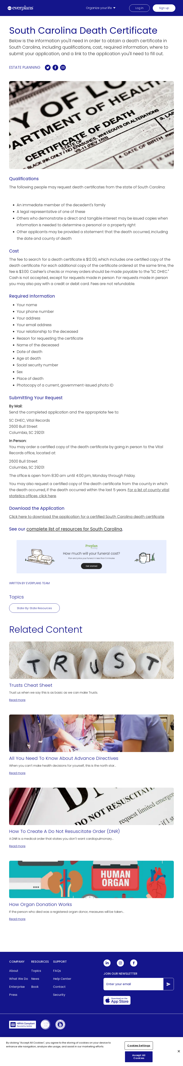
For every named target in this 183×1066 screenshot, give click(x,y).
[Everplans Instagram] (120, 965)
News (35, 979)
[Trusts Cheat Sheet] (91, 671)
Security (59, 995)
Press (13, 995)
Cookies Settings (138, 1047)
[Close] (179, 1053)
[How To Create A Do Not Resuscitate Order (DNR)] (91, 818)
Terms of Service (51, 1038)
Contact (59, 987)
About (13, 971)
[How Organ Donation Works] (91, 891)
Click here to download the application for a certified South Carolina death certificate (86, 516)
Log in (139, 8)
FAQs (57, 971)
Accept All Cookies (138, 1058)
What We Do (18, 979)
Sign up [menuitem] (164, 8)
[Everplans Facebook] (133, 965)
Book (35, 987)
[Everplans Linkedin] (107, 965)
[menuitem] (101, 8)
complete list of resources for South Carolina (74, 529)
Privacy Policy (78, 1038)
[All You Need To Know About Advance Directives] (91, 745)
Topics (36, 971)
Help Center (62, 979)
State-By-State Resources (34, 608)
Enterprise (17, 987)
